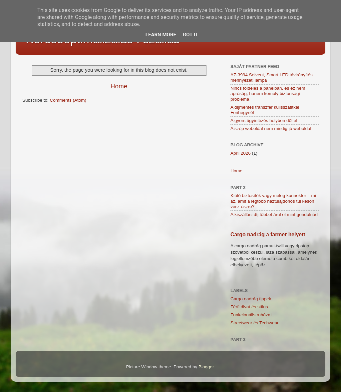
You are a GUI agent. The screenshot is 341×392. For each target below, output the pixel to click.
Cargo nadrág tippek (250, 298)
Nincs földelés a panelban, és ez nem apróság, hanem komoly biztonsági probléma (267, 93)
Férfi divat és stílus (249, 306)
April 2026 (240, 153)
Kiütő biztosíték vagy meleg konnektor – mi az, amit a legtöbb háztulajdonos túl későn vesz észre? (273, 201)
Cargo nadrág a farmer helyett (267, 234)
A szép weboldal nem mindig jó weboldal (270, 128)
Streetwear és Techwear (254, 322)
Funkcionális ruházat (251, 314)
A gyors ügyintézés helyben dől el (263, 120)
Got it (190, 35)
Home (119, 86)
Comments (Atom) (68, 100)
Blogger (206, 366)
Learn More (161, 35)
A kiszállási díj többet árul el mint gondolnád (274, 214)
